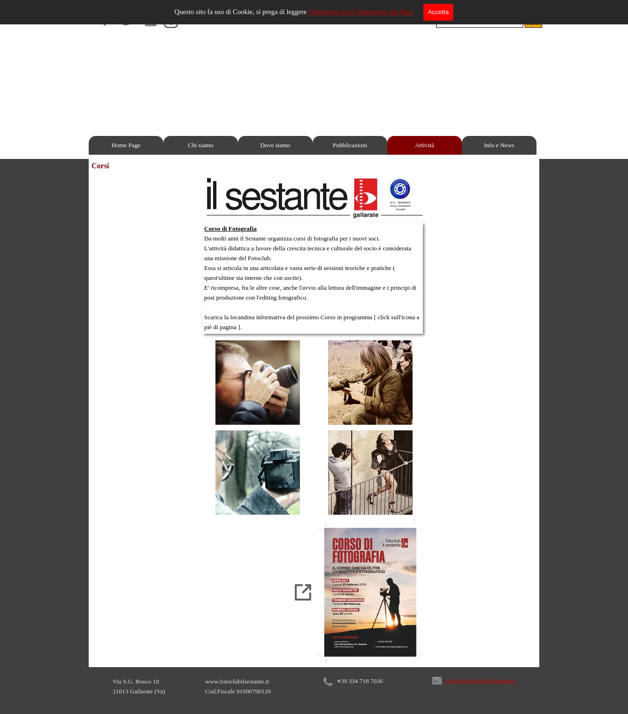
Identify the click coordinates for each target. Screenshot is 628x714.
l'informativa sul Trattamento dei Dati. (361, 11)
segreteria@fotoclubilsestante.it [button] (481, 680)
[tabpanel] (312, 278)
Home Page (126, 145)
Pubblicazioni (350, 145)
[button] (436, 674)
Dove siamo (275, 145)
